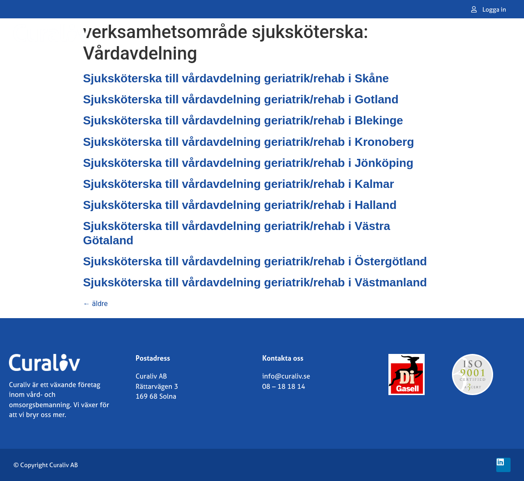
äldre (95, 303)
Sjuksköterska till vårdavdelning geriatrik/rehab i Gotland (241, 99)
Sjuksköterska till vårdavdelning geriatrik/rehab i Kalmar (238, 184)
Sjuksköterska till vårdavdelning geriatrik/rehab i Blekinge (243, 120)
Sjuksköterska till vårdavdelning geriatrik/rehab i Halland (240, 205)
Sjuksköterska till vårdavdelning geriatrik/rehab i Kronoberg (248, 142)
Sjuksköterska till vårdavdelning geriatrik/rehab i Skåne (236, 78)
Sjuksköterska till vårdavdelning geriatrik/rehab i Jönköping (248, 163)
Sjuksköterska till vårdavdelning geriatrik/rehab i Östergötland (255, 261)
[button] (502, 33)
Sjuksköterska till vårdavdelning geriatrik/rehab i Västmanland (255, 282)
